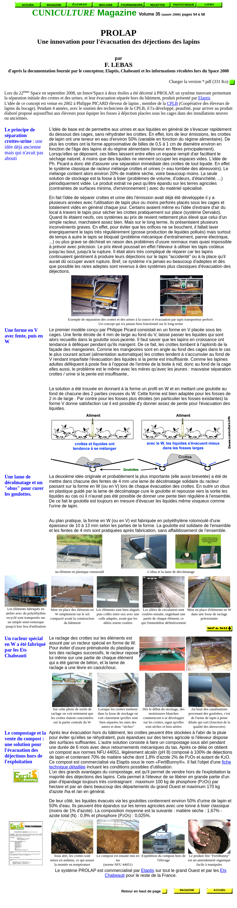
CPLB (172, 103)
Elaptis (204, 98)
